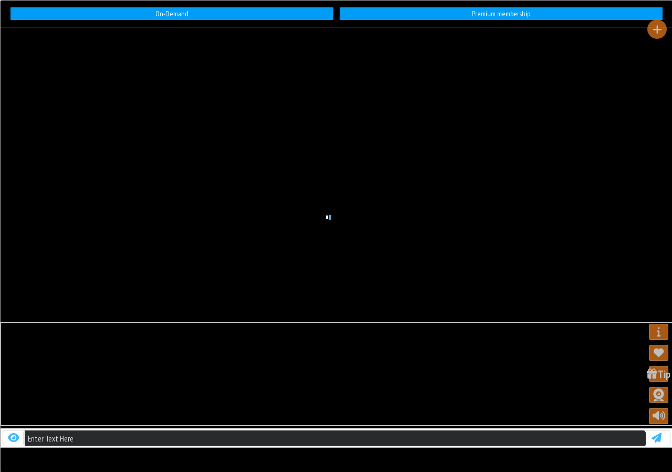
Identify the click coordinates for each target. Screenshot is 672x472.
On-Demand (171, 13)
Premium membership (501, 13)
